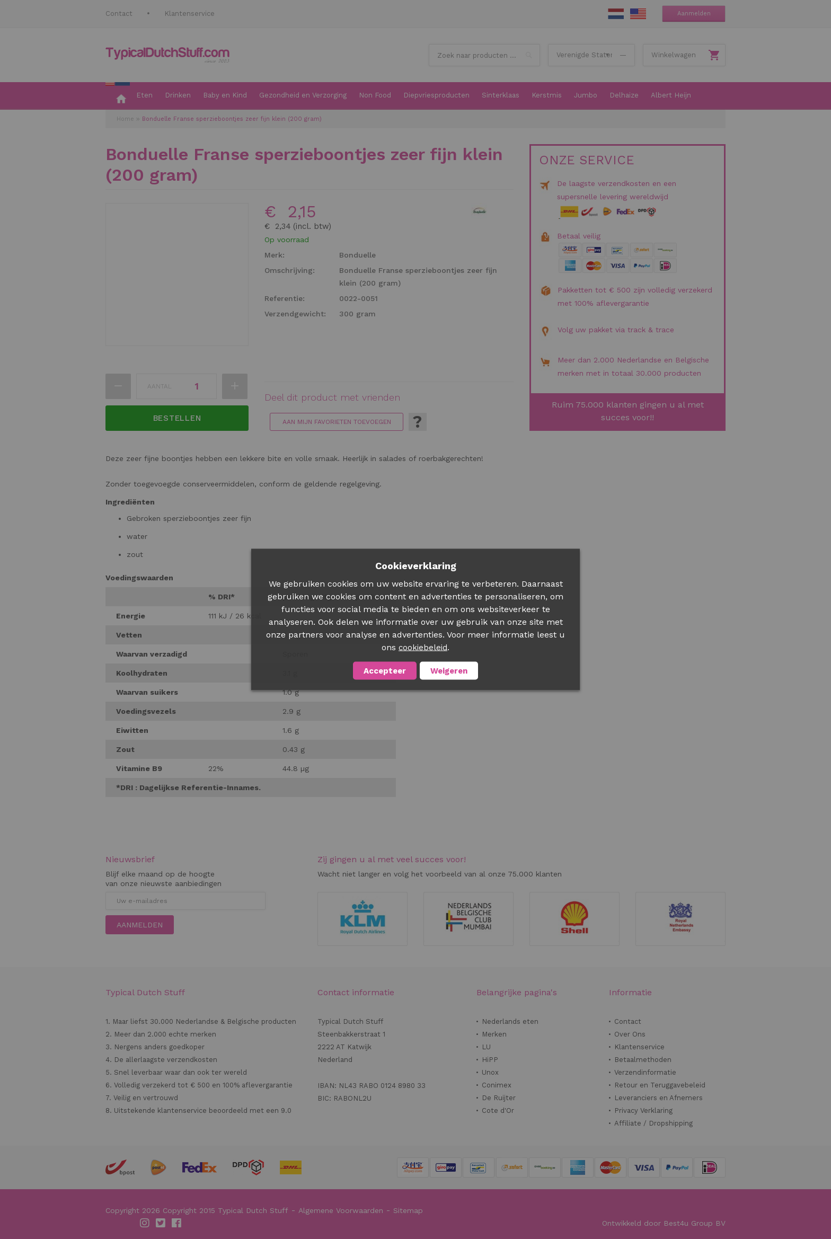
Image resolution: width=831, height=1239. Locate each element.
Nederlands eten (510, 1021)
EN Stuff (638, 13)
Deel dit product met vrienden (332, 397)
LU (486, 1047)
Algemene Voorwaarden (340, 1210)
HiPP (490, 1060)
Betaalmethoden (642, 1060)
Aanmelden (694, 13)
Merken (494, 1034)
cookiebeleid (423, 647)
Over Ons (630, 1034)
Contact (118, 13)
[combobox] (484, 55)
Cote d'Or (498, 1110)
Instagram (145, 1223)
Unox (490, 1072)
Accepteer (385, 671)
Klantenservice (189, 13)
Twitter (161, 1223)
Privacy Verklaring (643, 1110)
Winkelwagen (673, 55)
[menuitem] (117, 96)
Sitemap (408, 1210)
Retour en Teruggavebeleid (659, 1085)
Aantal (159, 386)
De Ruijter (499, 1098)
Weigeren (448, 671)
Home (125, 119)
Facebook (177, 1223)
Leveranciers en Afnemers (658, 1098)
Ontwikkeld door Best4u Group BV (664, 1223)
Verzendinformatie (645, 1072)
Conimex (496, 1085)
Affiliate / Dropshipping (653, 1123)
